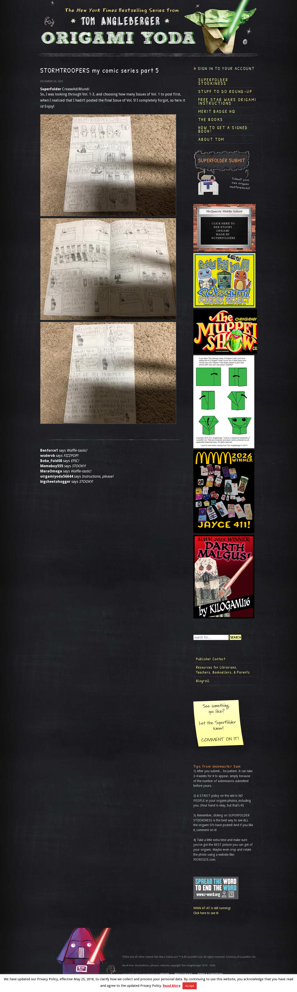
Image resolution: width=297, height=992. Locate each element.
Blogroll (203, 680)
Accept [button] (189, 985)
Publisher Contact (210, 658)
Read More (171, 986)
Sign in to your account (226, 68)
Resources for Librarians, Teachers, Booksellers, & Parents (223, 670)
